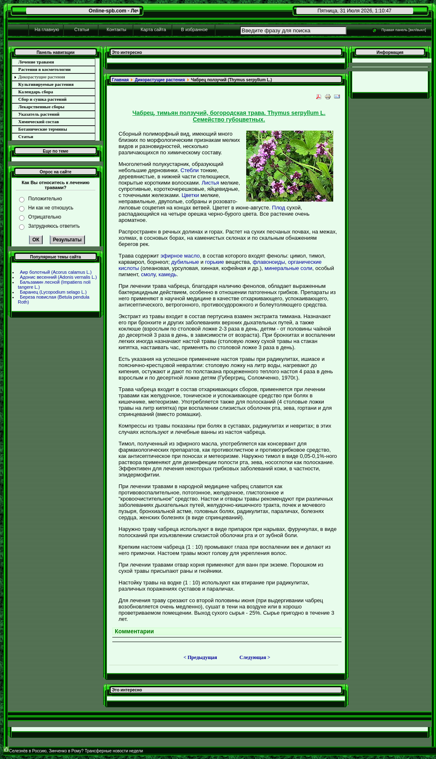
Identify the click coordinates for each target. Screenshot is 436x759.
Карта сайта (153, 29)
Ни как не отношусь (50, 208)
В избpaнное (194, 29)
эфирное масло (180, 256)
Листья (210, 183)
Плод (278, 207)
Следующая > (255, 657)
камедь (168, 274)
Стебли (190, 170)
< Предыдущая (200, 657)
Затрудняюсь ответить (54, 226)
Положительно (45, 199)
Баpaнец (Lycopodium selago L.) (53, 291)
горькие (214, 262)
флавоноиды (269, 262)
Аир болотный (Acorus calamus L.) (56, 272)
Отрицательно (44, 217)
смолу (148, 274)
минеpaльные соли (288, 268)
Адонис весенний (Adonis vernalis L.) (58, 277)
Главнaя (120, 80)
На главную (46, 29)
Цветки (190, 195)
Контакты (116, 29)
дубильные (185, 262)
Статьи (81, 29)
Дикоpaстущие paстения (160, 80)
